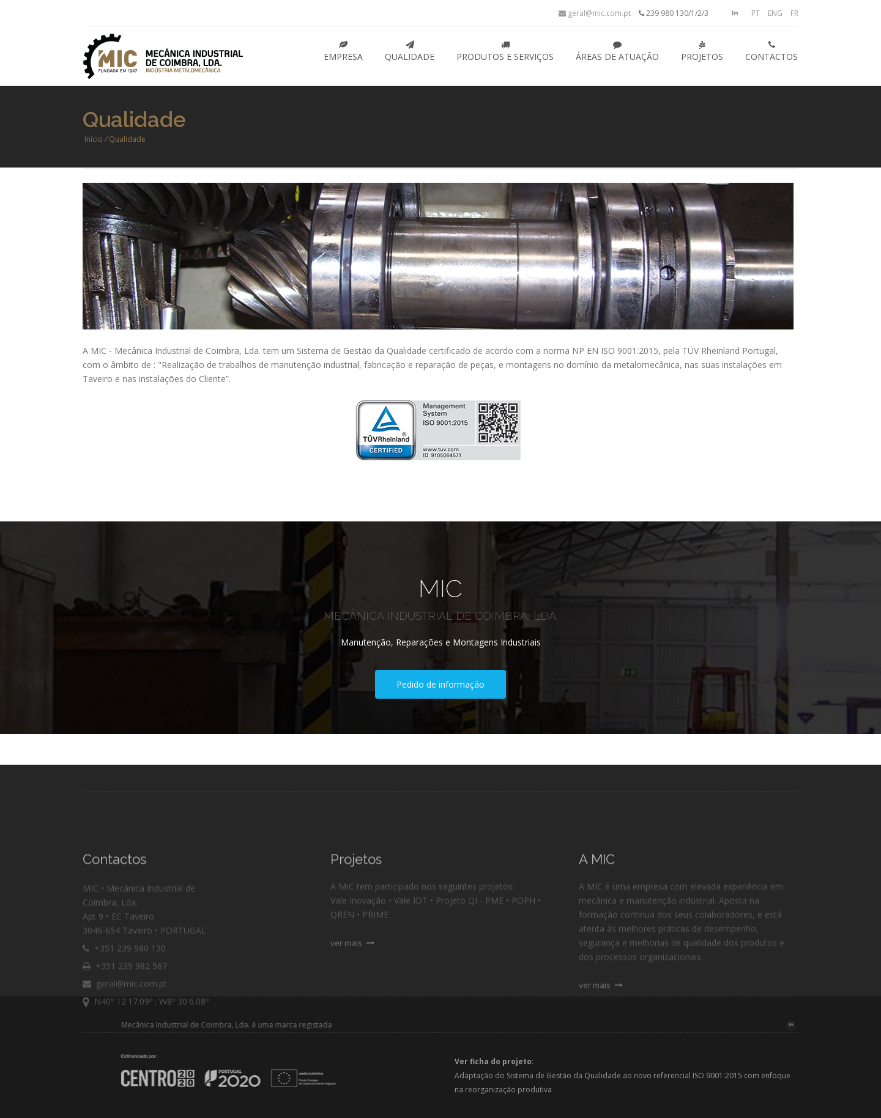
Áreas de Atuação (617, 51)
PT (755, 13)
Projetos (702, 51)
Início (93, 139)
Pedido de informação (440, 684)
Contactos (771, 51)
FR (794, 13)
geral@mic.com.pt (595, 13)
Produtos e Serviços (505, 51)
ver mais (352, 968)
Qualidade (409, 51)
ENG (775, 13)
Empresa (343, 51)
